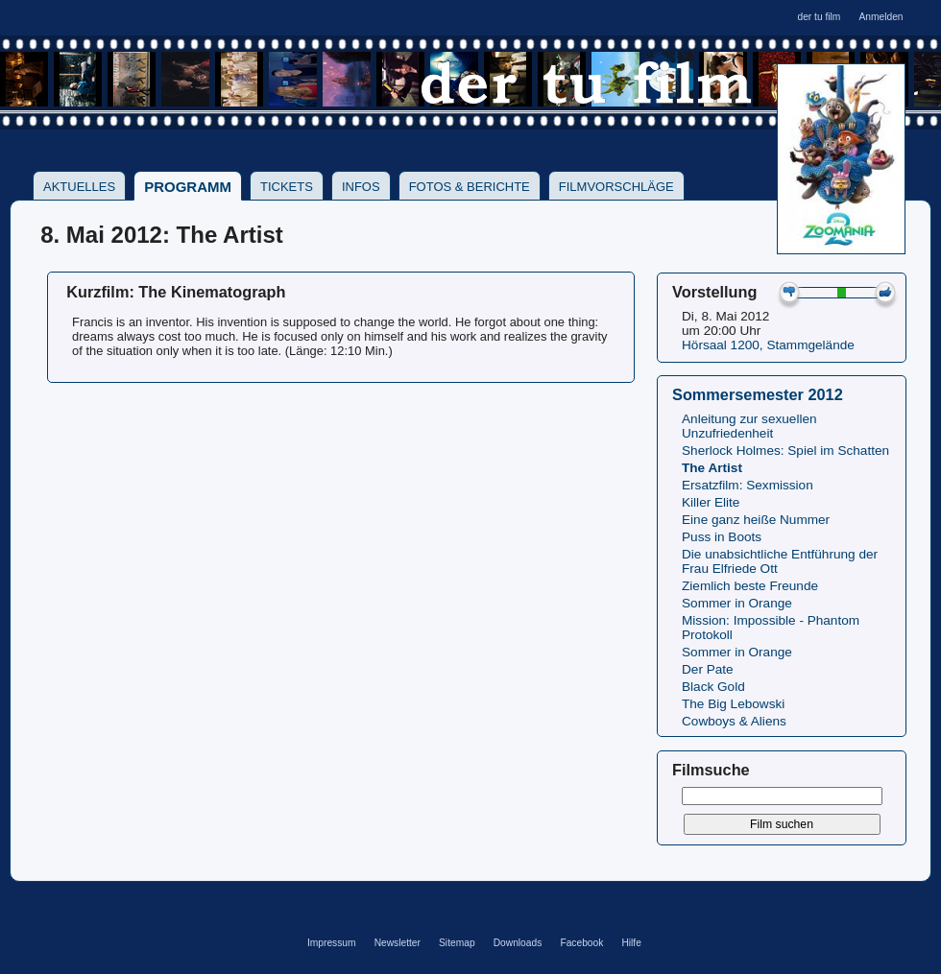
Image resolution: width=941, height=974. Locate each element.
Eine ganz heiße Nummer (756, 519)
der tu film (818, 17)
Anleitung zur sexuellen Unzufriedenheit (749, 426)
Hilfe (630, 943)
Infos (361, 186)
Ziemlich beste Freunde (750, 586)
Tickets (286, 186)
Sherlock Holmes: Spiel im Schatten (785, 450)
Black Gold (713, 686)
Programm (187, 186)
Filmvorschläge (616, 186)
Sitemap (457, 943)
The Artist (712, 468)
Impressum (331, 943)
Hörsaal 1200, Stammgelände (768, 345)
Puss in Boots (721, 537)
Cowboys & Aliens (734, 721)
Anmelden (880, 17)
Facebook (581, 943)
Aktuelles (79, 186)
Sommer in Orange (737, 603)
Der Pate (708, 669)
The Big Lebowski (733, 704)
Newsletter (397, 943)
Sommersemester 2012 (757, 394)
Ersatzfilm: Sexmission (747, 485)
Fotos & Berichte (469, 186)
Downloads (518, 943)
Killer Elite (710, 502)
